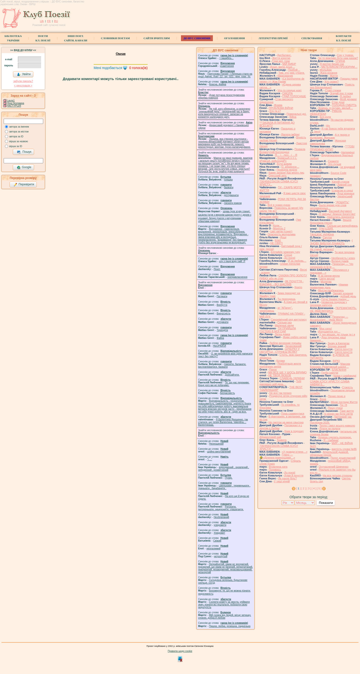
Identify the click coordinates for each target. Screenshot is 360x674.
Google (24, 167)
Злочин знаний (337, 346)
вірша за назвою (18, 141)
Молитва (326, 281)
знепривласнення (237, 277)
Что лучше (334, 164)
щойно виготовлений (219, 451)
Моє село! (325, 328)
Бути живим (284, 163)
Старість (347, 387)
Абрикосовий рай (270, 437)
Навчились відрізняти (340, 216)
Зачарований (293, 345)
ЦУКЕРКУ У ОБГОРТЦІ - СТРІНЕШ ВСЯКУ (279, 350)
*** (331, 313)
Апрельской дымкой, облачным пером (329, 453)
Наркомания (285, 75)
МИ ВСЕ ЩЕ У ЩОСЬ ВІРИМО (287, 372)
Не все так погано (280, 392)
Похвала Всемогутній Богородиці (282, 151)
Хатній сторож (340, 181)
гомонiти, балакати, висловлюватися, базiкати (222, 365)
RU (56, 21)
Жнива (278, 105)
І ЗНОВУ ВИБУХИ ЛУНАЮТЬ (331, 242)
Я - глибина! (331, 440)
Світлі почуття (343, 349)
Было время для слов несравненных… (328, 207)
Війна (292, 116)
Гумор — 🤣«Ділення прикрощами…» (277, 456)
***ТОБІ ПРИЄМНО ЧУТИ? (332, 148)
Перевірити (23, 185)
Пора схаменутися (292, 413)
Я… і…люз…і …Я (286, 155)
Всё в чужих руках (279, 204)
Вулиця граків (339, 261)
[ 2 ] (303, 488)
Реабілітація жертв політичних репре (280, 365)
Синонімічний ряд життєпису (289, 319)
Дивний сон (344, 184)
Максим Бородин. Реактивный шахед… (330, 365)
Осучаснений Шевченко (333, 466)
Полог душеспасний (343, 457)
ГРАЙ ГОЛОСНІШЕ (294, 96)
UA (42, 21)
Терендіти (222, 330)
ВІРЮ (336, 360)
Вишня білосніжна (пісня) (330, 221)
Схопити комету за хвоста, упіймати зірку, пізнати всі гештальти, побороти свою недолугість (224, 605)
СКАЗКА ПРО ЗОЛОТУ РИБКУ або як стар (283, 277)
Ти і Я (343, 404)
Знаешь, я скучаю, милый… (335, 107)
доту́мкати (223, 322)
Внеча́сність (224, 313)
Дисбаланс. (284, 55)
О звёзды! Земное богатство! (337, 214)
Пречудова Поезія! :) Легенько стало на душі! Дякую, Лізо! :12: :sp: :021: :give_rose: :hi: (225, 75)
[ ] (298, 488)
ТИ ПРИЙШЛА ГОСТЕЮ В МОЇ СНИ (277, 330)
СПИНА (340, 60)
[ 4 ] (314, 488)
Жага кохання (328, 72)
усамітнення (227, 66)
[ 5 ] (319, 488)
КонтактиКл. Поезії (343, 38)
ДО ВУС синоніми (196, 38)
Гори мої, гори (281, 60)
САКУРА (287, 93)
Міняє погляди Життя (344, 402)
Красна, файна (217, 84)
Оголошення (234, 38)
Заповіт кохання (343, 293)
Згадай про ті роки (341, 93)
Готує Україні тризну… (335, 299)
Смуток (327, 237)
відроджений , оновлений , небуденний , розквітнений (223, 468)
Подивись (275, 469)
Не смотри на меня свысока (286, 422)
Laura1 (11, 100)
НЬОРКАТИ (219, 345)
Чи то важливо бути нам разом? (338, 58)
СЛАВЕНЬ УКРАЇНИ (292, 378)
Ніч (328, 125)
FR (49, 21)
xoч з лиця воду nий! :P (232, 261)
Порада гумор (349, 78)
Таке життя (347, 410)
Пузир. (228, 477)
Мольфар (326, 69)
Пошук (24, 152)
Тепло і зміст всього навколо (337, 425)
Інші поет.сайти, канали (75, 38)
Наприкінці (347, 152)
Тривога (281, 439)
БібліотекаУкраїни (13, 38)
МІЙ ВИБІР (289, 63)
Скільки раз (284, 322)
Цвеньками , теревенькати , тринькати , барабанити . (224, 487)
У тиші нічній (282, 481)
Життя (334, 75)
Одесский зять (278, 175)
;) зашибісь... (226, 58)
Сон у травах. (345, 55)
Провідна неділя (287, 169)
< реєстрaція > (23, 85)
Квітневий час (343, 416)
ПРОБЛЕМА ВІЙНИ (281, 107)
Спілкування (311, 38)
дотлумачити (231, 195)
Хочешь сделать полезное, (335, 437)
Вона (323, 399)
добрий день (348, 296)
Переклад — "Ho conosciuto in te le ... (331, 265)
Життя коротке (281, 58)
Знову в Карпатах (338, 343)
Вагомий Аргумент (340, 211)
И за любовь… (297, 260)
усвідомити (220, 525)
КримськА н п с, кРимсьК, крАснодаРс (278, 159)
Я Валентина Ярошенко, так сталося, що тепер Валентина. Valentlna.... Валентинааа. (223, 422)
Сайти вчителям (156, 38)
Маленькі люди (284, 325)
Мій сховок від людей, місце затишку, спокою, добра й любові (224, 616)
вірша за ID (15, 146)
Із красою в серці (342, 190)
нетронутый (220, 556)
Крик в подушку (294, 431)
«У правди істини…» (294, 451)
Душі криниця (345, 193)
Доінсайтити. (232, 374)
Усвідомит (219, 533)
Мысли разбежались (331, 290)
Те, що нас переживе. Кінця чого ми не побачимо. (223, 384)
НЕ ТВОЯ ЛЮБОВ (279, 375)
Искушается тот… (329, 331)
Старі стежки (333, 90)
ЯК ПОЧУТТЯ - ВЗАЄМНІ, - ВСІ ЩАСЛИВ (281, 283)
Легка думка (282, 334)
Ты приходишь (286, 298)
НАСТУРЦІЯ (14, 106)
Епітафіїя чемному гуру (285, 251)
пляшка (228, 179)
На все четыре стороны (337, 475)
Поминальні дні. (296, 113)
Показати (326, 503)
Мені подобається (108, 68)
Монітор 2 (279, 228)
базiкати (228, 187)
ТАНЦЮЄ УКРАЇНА (322, 234)
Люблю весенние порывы (285, 343)
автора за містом (19, 131)
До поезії (289, 257)
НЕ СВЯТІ (276, 243)
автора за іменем (19, 126)
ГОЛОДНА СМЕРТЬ (344, 105)
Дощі (283, 237)
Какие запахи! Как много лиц (286, 172)
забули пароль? (23, 81)
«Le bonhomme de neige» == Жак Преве (281, 80)
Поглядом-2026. (320, 422)
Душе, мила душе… (282, 66)
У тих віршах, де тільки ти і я (337, 334)
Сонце (288, 254)
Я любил (345, 96)
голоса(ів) (138, 68)
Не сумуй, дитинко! (322, 249)
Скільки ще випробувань (342, 225)
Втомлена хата (278, 466)
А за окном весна (329, 275)
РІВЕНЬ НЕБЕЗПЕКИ (326, 112)
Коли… (277, 225)
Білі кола (325, 116)
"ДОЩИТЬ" (342, 202)
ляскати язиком (233, 203)
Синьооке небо (268, 216)
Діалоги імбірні (290, 134)
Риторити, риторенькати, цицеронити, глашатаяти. (221, 508)
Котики (280, 360)
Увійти (24, 74)
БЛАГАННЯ (339, 369)
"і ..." (209, 459)
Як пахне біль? (287, 478)
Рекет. (217, 269)
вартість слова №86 (344, 449)
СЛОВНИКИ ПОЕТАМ (115, 38)
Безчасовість (227, 393)
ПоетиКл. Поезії (43, 38)
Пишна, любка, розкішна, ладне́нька (229, 626)
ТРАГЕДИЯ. (326, 228)
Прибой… (294, 69)
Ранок (273, 369)
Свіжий (217, 540)
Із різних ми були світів (338, 413)
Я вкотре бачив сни (332, 63)
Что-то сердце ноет (289, 90)
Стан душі (338, 102)
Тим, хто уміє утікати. (291, 72)
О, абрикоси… (290, 166)
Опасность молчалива (282, 234)
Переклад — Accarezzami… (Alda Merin (329, 318)
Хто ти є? (275, 110)
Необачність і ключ (343, 258)
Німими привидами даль (329, 286)
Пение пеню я (336, 396)
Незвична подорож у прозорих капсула (328, 304)
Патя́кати (222, 296)
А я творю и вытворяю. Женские (330, 136)
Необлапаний (221, 517)
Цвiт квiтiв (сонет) (281, 231)
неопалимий (213, 548)
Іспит (278, 240)
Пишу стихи (335, 407)
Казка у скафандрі (344, 375)
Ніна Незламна (15, 103)
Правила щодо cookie (180, 651)
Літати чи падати (329, 428)
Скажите (333, 161)
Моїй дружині (348, 99)
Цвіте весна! (327, 278)
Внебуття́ (222, 305)
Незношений (216, 443)
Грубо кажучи (329, 372)
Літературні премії (273, 38)
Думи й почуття (293, 475)
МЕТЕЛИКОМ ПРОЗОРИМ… (339, 66)
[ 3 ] (309, 488)
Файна (220, 338)
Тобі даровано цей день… (280, 383)
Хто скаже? (331, 81)
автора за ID (16, 136)
